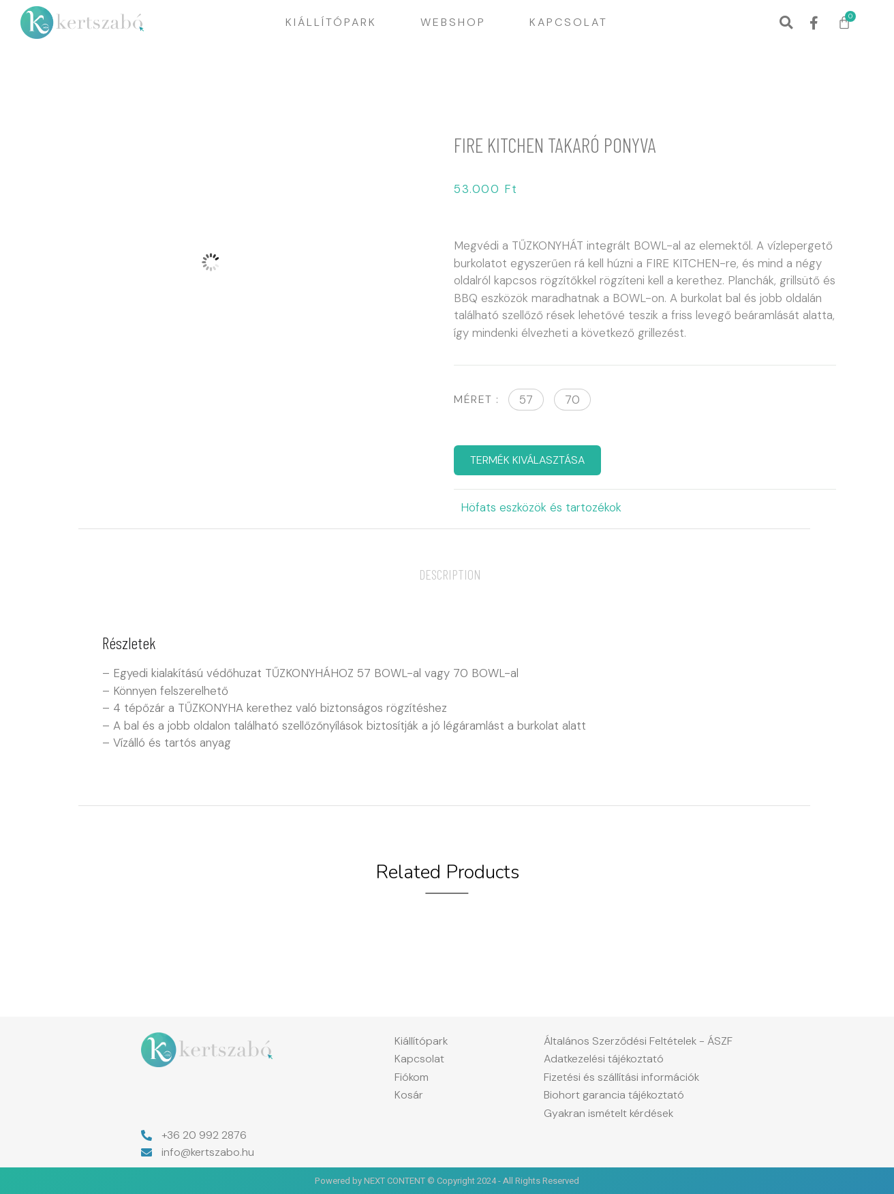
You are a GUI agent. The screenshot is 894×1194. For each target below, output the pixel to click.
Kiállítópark (331, 22)
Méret (473, 399)
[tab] (450, 574)
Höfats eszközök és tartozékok (541, 507)
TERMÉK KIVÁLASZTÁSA (527, 460)
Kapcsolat (568, 22)
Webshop (453, 22)
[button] (786, 23)
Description (450, 574)
